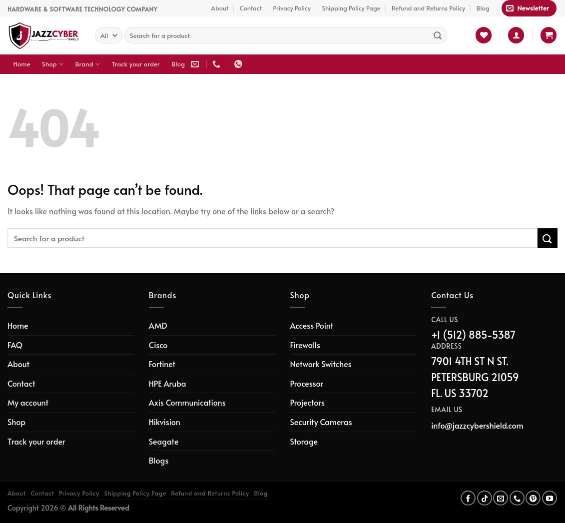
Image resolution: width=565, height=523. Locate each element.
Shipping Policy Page (351, 7)
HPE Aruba (167, 383)
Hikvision (164, 421)
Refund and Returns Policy (428, 7)
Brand (87, 64)
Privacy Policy (292, 7)
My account (27, 402)
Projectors (307, 402)
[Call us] (517, 498)
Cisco (158, 344)
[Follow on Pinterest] (533, 498)
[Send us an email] (500, 498)
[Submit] (437, 35)
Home (21, 63)
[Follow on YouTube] (549, 498)
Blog (483, 7)
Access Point (312, 325)
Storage (304, 441)
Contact (251, 7)
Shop (52, 64)
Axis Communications (187, 402)
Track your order (135, 63)
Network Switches (321, 363)
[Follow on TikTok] (484, 498)
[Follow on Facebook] (468, 498)
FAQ (14, 344)
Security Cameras (321, 421)
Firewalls (305, 344)
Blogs (159, 460)
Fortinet (162, 363)
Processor (307, 383)
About (219, 7)
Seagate (164, 441)
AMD (158, 325)
